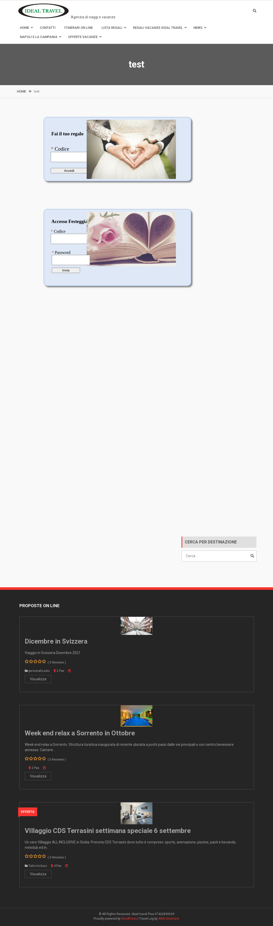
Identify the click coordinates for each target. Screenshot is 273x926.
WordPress (129, 918)
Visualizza (38, 679)
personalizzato (39, 671)
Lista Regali (111, 28)
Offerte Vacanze (83, 37)
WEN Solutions (168, 918)
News (197, 28)
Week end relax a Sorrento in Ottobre (80, 733)
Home (24, 28)
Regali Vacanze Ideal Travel (158, 28)
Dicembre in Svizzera (56, 641)
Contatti (48, 28)
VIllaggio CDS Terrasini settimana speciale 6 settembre (108, 830)
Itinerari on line (78, 28)
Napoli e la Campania (38, 37)
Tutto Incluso (38, 866)
